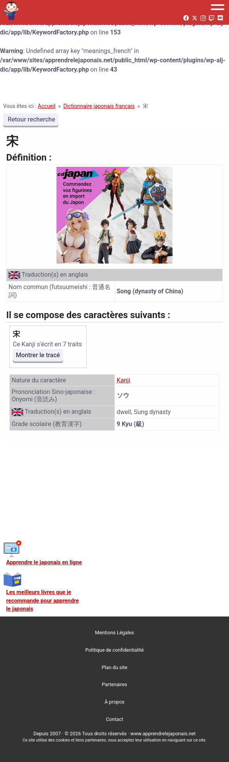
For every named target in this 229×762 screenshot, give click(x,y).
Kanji (123, 380)
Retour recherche (30, 119)
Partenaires (114, 684)
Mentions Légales (114, 632)
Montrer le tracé (38, 355)
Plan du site (115, 667)
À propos (114, 702)
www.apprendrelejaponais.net (163, 733)
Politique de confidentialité (114, 650)
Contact (114, 719)
